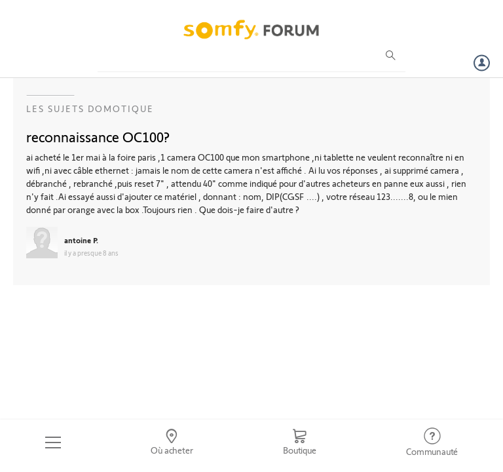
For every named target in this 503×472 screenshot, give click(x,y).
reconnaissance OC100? (98, 136)
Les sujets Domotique (90, 108)
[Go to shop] (299, 442)
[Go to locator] (172, 442)
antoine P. (81, 240)
